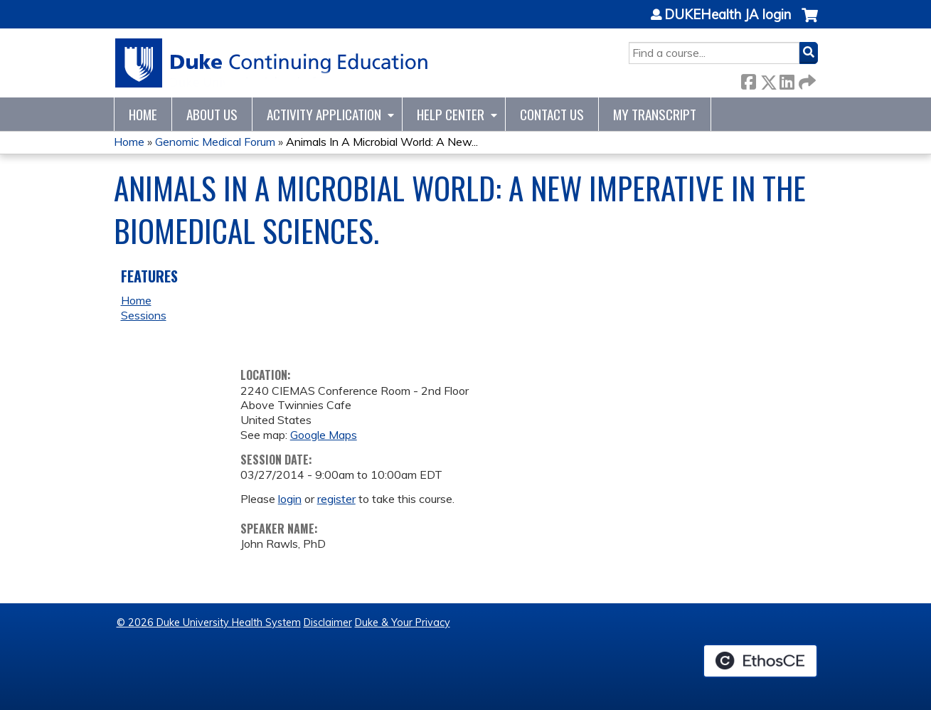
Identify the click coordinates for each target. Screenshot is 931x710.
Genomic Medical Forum (215, 141)
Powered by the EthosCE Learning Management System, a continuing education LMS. (760, 661)
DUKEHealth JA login (727, 15)
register (336, 499)
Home (143, 114)
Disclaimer (328, 622)
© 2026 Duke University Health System (209, 622)
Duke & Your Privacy (402, 622)
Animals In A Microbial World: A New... (382, 141)
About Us (212, 114)
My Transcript (654, 114)
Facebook (748, 79)
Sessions (143, 315)
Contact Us (552, 114)
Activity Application (324, 114)
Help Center (450, 114)
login (290, 499)
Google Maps (323, 435)
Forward (806, 79)
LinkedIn (787, 79)
